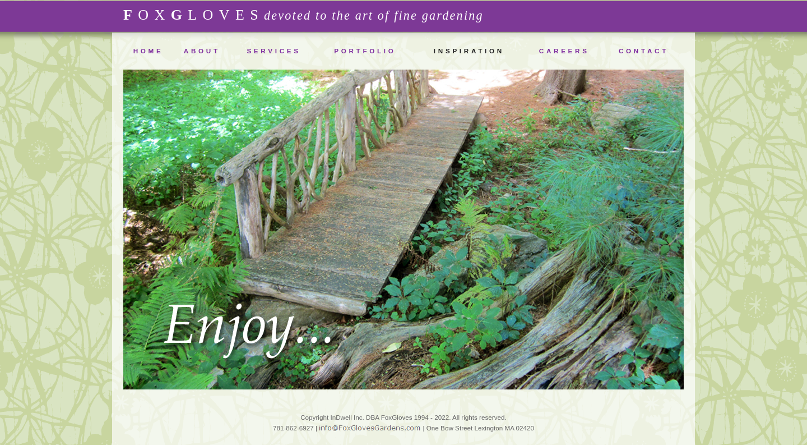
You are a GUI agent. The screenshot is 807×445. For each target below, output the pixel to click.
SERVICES (273, 50)
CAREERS (564, 50)
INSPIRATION (469, 50)
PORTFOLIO (365, 50)
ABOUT (202, 50)
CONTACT (644, 50)
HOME (148, 50)
